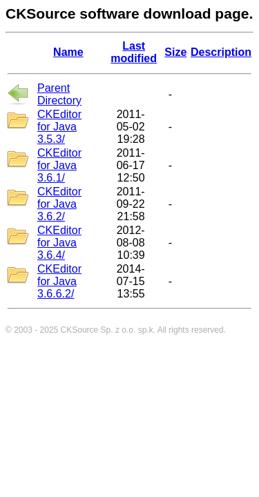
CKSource (80, 330)
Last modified (134, 52)
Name (68, 52)
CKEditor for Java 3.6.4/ (59, 242)
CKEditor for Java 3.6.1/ (59, 165)
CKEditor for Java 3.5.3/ (59, 126)
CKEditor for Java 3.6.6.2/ (59, 281)
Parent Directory (59, 94)
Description (221, 52)
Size (175, 52)
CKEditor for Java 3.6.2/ (59, 204)
